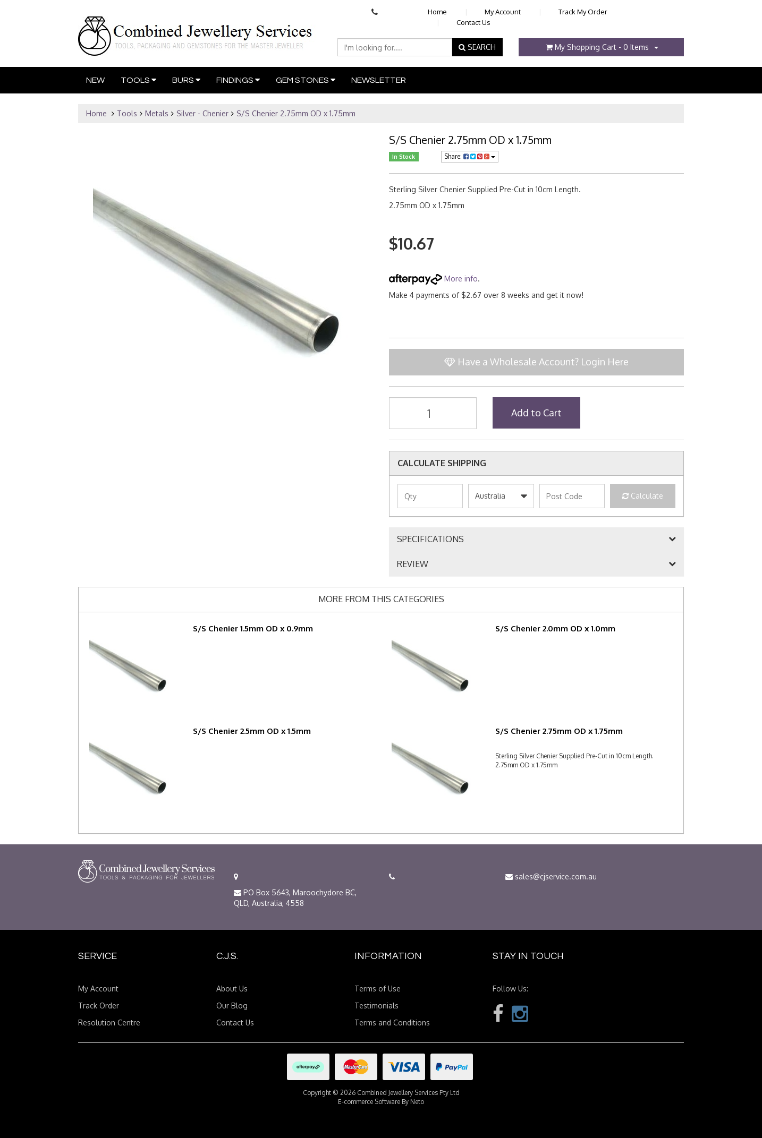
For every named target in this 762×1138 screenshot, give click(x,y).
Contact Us (473, 22)
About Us (232, 988)
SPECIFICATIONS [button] (430, 539)
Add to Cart (536, 412)
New (95, 80)
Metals (156, 113)
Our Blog (232, 1005)
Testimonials (376, 1005)
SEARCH (477, 47)
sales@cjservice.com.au (551, 876)
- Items (597, 47)
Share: (469, 156)
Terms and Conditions (392, 1022)
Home (437, 11)
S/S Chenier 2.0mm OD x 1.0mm (555, 628)
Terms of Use (377, 988)
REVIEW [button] (412, 564)
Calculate (642, 495)
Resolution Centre (109, 1022)
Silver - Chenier (202, 113)
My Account (503, 11)
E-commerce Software (369, 1102)
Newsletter (378, 80)
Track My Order (582, 11)
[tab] (536, 539)
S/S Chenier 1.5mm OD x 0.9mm (253, 628)
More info (433, 278)
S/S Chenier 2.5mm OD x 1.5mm (252, 731)
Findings (238, 79)
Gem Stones (305, 79)
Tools (138, 79)
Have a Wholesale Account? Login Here (536, 361)
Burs (186, 79)
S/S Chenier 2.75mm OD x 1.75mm (295, 113)
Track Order (98, 1005)
